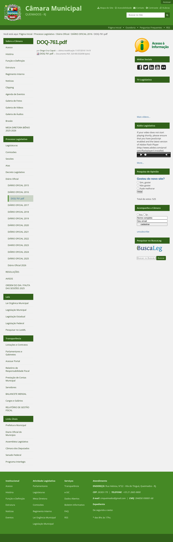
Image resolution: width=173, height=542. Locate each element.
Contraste (153, 7)
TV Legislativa (144, 79)
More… (140, 162)
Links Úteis (11, 418)
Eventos (10, 517)
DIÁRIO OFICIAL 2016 (81, 34)
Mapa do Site (106, 7)
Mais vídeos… (143, 116)
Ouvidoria (130, 27)
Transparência (13, 338)
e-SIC (66, 492)
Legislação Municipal (43, 523)
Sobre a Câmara (14, 41)
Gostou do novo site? (151, 178)
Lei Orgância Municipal (44, 517)
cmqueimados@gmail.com (113, 498)
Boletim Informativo (74, 504)
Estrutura (10, 504)
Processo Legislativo (44, 34)
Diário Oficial (62, 34)
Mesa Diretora (40, 498)
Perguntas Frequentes (151, 27)
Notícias (10, 511)
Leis (8, 296)
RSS (168, 27)
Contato (140, 7)
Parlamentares (40, 486)
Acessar (167, 2)
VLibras (166, 7)
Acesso (9, 486)
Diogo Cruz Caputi (48, 50)
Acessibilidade (124, 7)
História (10, 492)
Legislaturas (39, 492)
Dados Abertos (71, 498)
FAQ (66, 511)
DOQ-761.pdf (45, 53)
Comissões (38, 504)
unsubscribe (143, 231)
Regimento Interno (42, 511)
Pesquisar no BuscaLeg (149, 240)
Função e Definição (15, 498)
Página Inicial (114, 27)
